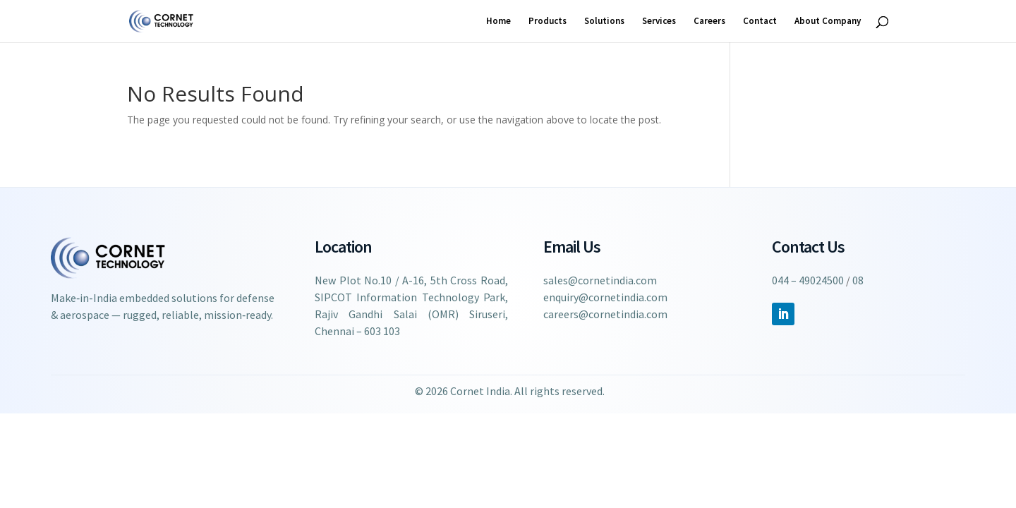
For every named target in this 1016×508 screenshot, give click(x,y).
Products (547, 21)
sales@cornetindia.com (600, 280)
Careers (709, 21)
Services (659, 21)
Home (498, 21)
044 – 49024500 (808, 280)
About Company (827, 21)
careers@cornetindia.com (605, 314)
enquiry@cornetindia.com (605, 297)
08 (858, 280)
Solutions (604, 21)
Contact (760, 21)
